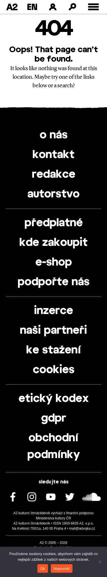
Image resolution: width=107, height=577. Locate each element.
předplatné (54, 223)
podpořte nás (54, 282)
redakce (53, 174)
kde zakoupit (53, 243)
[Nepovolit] (100, 562)
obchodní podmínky (53, 446)
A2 (11, 6)
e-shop (53, 262)
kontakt (53, 155)
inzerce (53, 311)
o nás (54, 135)
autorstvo (53, 194)
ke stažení (53, 350)
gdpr (53, 418)
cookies (53, 370)
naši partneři (53, 330)
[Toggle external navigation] (93, 7)
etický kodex (54, 399)
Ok (42, 568)
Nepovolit (62, 568)
